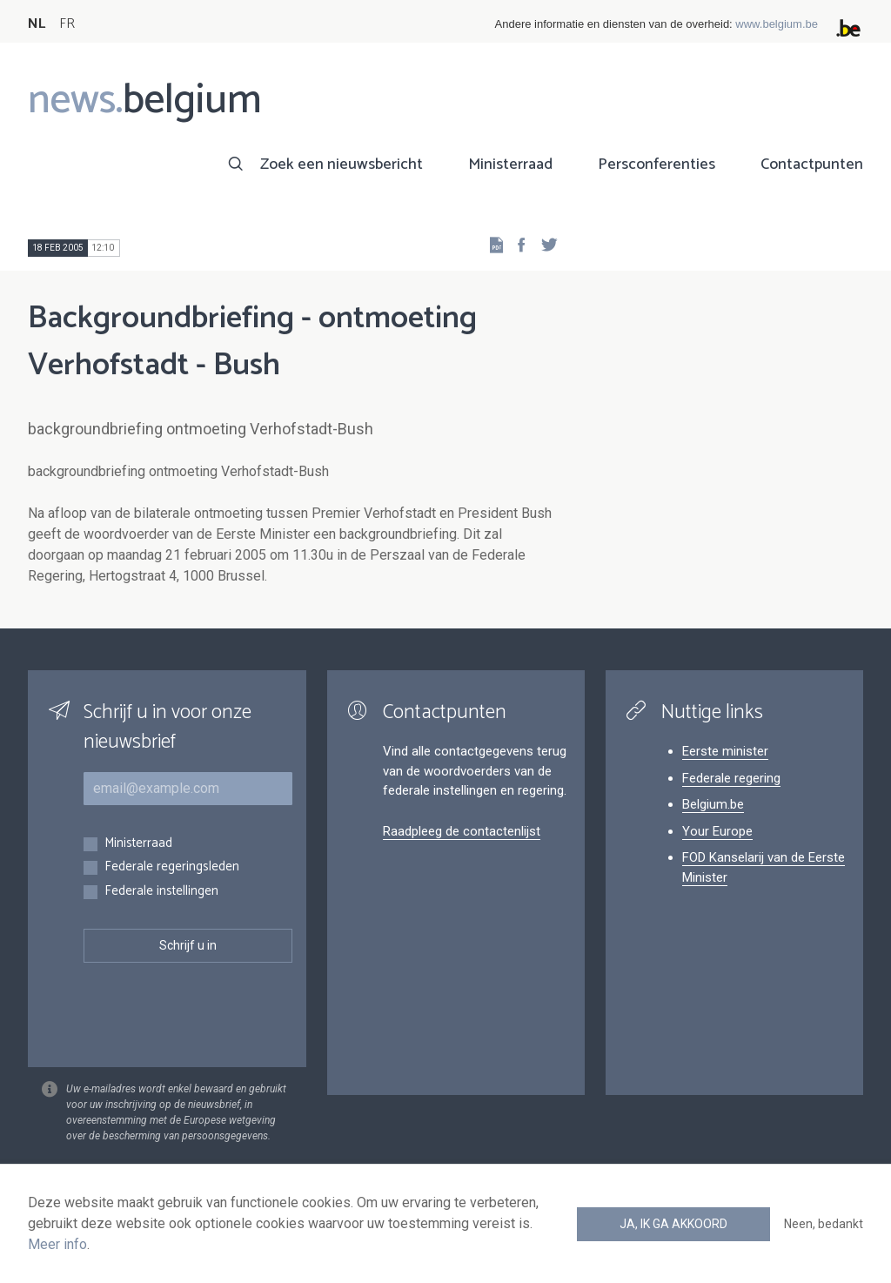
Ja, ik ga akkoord (673, 1224)
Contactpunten (811, 164)
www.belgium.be (776, 23)
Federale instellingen (161, 892)
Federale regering (731, 778)
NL (36, 24)
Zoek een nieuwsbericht (341, 164)
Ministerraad (510, 164)
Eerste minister (725, 751)
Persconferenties (656, 164)
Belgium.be (713, 804)
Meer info (57, 1244)
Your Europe (717, 831)
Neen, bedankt (823, 1224)
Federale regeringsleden (171, 867)
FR (67, 24)
